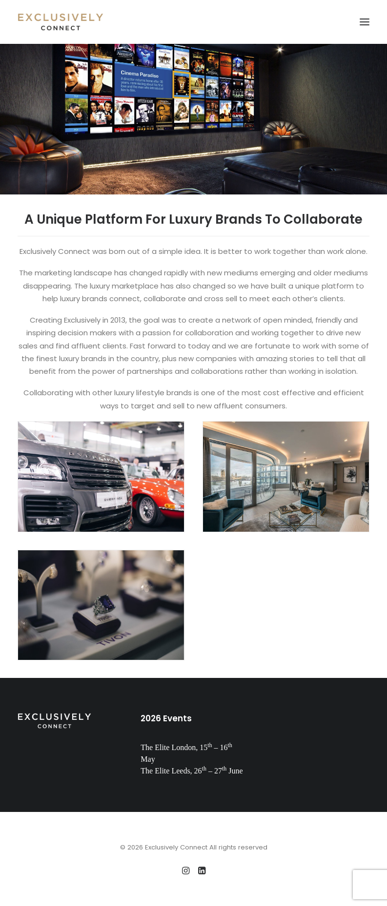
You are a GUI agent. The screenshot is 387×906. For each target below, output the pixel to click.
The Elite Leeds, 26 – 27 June (192, 771)
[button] (364, 22)
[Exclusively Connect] (60, 22)
